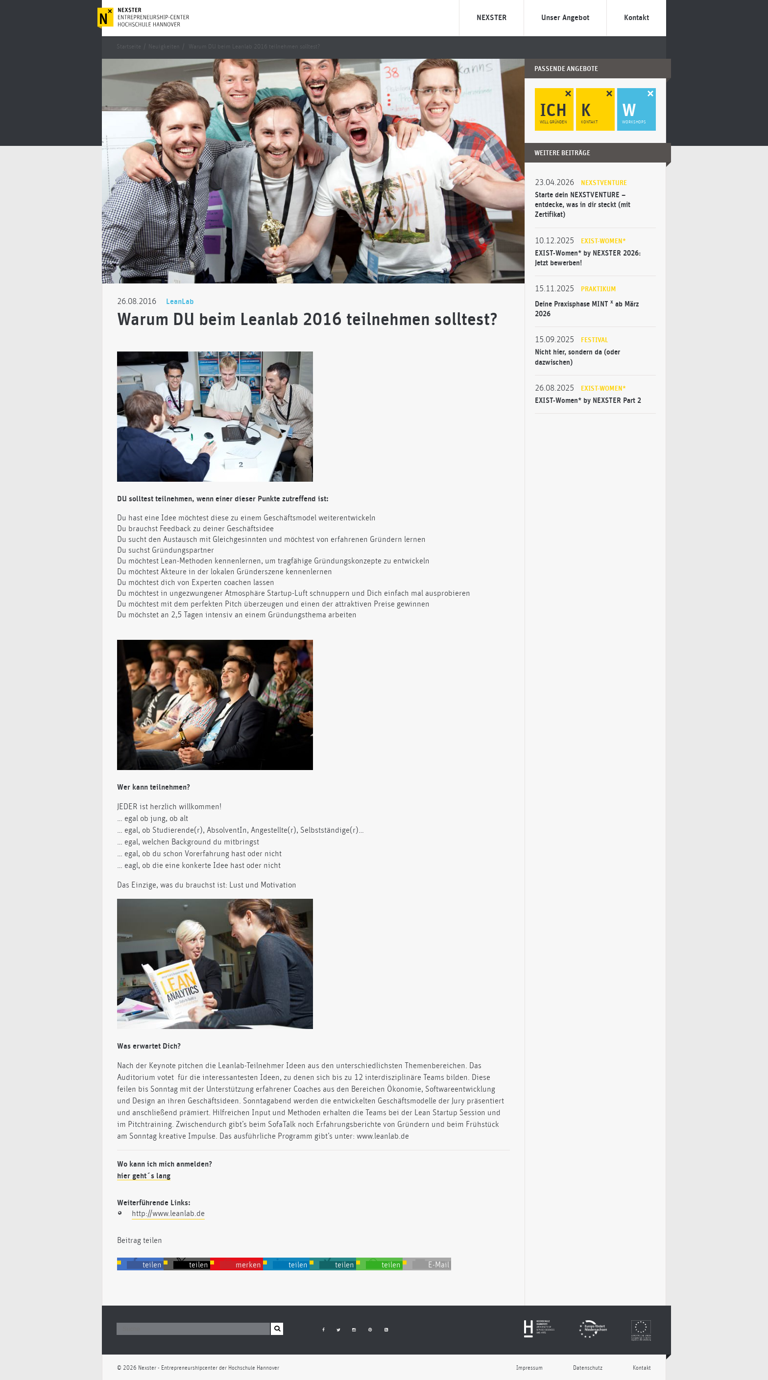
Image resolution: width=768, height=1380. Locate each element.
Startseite (129, 47)
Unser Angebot (565, 18)
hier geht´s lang (143, 1176)
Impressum (529, 1368)
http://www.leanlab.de (168, 1213)
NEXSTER (491, 18)
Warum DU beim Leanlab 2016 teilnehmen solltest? (254, 47)
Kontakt (636, 18)
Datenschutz (587, 1368)
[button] (145, 1265)
